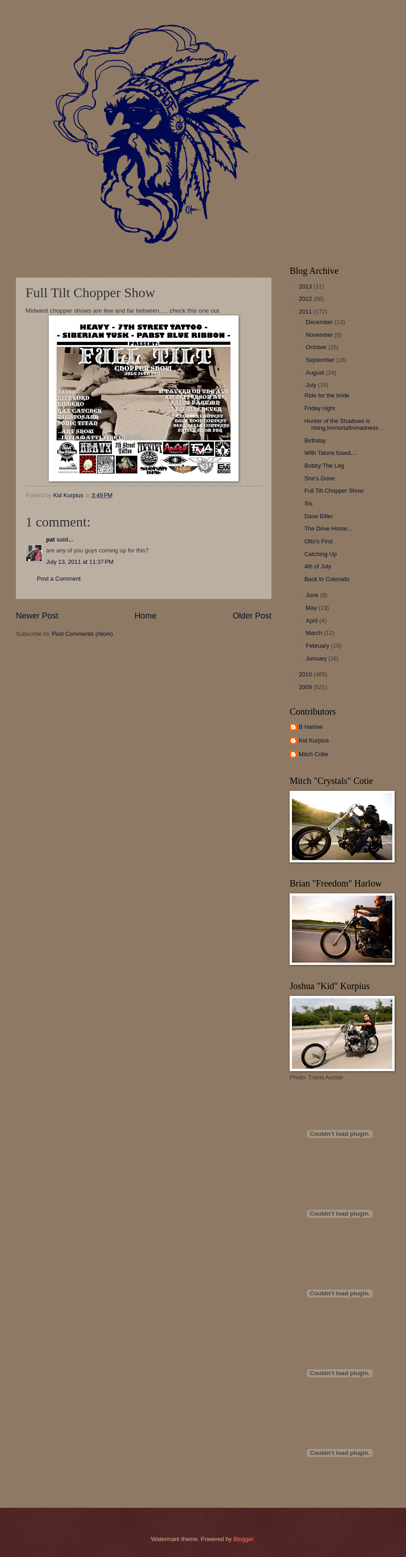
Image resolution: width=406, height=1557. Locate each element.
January (317, 658)
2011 (306, 311)
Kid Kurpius (314, 740)
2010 (306, 674)
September (321, 359)
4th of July (317, 566)
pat (50, 539)
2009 (306, 687)
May (312, 607)
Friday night (319, 408)
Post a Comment (59, 578)
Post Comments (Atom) (82, 633)
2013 (306, 286)
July (312, 385)
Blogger (244, 1539)
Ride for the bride (326, 395)
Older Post (252, 615)
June (313, 595)
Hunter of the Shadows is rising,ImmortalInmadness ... (344, 424)
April (312, 620)
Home (145, 615)
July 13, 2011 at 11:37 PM (80, 561)
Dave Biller (318, 516)
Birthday (315, 440)
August (316, 372)
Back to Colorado (326, 579)
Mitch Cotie (313, 754)
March (314, 632)
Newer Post (37, 615)
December (320, 322)
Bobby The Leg (324, 465)
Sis (308, 503)
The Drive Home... (328, 528)
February (318, 645)
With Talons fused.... (330, 452)
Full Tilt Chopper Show (334, 490)
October (317, 347)
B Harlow (311, 726)
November (320, 334)
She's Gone (319, 478)
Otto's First (318, 541)
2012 (306, 298)
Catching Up (320, 554)
